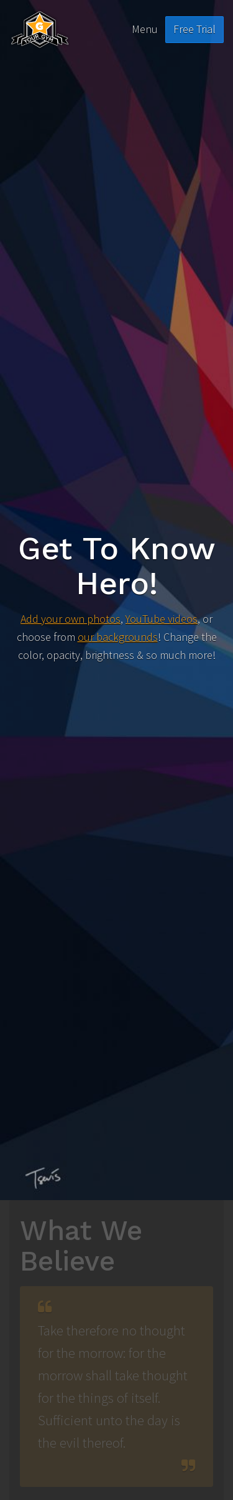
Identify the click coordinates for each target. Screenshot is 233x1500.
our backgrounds (118, 637)
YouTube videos (162, 619)
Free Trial (194, 29)
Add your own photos (71, 619)
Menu (145, 29)
